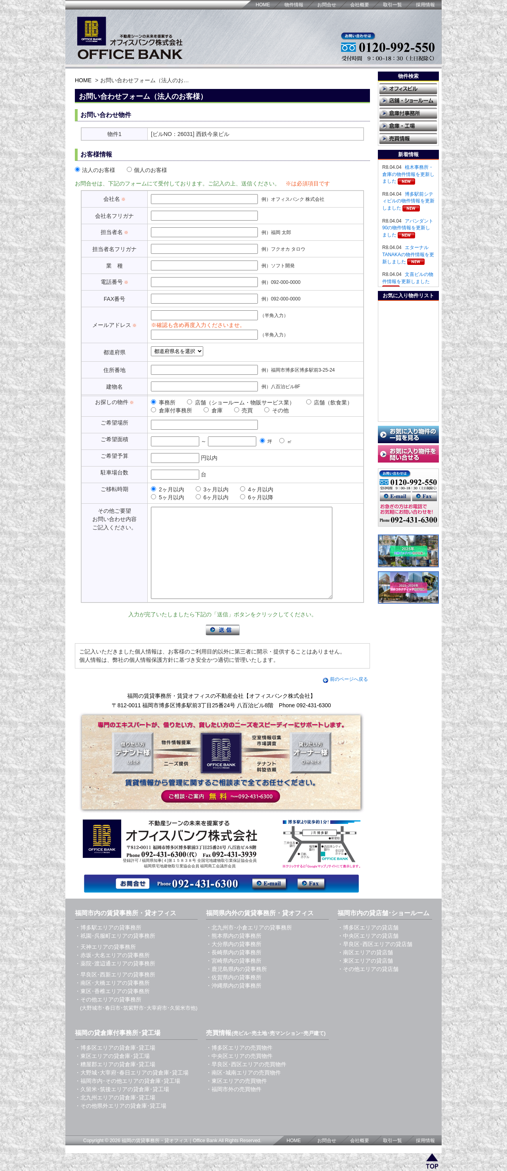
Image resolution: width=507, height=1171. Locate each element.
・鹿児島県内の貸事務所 (236, 987)
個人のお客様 (147, 170)
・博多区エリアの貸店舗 (367, 945)
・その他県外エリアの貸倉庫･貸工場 (120, 1123)
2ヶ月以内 (167, 489)
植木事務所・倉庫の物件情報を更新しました (408, 174)
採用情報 (425, 5)
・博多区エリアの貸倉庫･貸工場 (115, 1065)
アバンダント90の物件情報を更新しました (407, 228)
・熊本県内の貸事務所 (233, 953)
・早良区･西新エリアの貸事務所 (115, 992)
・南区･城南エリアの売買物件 (243, 1090)
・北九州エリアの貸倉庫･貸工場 (115, 1115)
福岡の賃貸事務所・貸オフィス (155, 1158)
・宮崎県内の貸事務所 (233, 978)
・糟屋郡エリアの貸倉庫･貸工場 (115, 1082)
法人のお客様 (95, 170)
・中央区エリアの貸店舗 (367, 953)
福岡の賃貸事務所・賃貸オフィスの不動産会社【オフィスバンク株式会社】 (221, 713)
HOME (263, 5)
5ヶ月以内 (167, 497)
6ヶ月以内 (212, 497)
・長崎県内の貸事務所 (233, 970)
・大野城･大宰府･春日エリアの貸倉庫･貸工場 (132, 1090)
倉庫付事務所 (171, 410)
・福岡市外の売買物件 (233, 1107)
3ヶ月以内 (212, 489)
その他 (276, 410)
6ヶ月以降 (256, 497)
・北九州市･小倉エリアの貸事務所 (249, 945)
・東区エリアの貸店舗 (365, 978)
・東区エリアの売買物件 (236, 1098)
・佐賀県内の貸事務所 (233, 995)
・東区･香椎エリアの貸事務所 (112, 1009)
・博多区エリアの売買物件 (239, 1065)
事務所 (163, 402)
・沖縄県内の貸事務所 (233, 1003)
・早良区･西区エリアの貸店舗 (374, 962)
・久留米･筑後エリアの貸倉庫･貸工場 (122, 1107)
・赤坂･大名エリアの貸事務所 (112, 973)
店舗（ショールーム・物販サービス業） (241, 402)
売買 (243, 410)
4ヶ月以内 (256, 489)
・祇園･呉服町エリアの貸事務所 (115, 953)
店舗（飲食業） (329, 402)
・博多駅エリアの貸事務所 (108, 945)
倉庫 (213, 410)
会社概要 (359, 5)
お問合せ (326, 5)
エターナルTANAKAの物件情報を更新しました (408, 254)
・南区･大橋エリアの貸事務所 (112, 1000)
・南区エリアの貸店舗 (365, 970)
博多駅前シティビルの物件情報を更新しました (408, 201)
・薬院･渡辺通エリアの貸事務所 (115, 981)
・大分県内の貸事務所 (233, 962)
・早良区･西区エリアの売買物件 (246, 1082)
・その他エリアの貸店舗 (367, 987)
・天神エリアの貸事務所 (105, 964)
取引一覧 (392, 5)
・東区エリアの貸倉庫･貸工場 (112, 1074)
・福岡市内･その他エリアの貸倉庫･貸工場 (127, 1098)
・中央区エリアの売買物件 (239, 1074)
